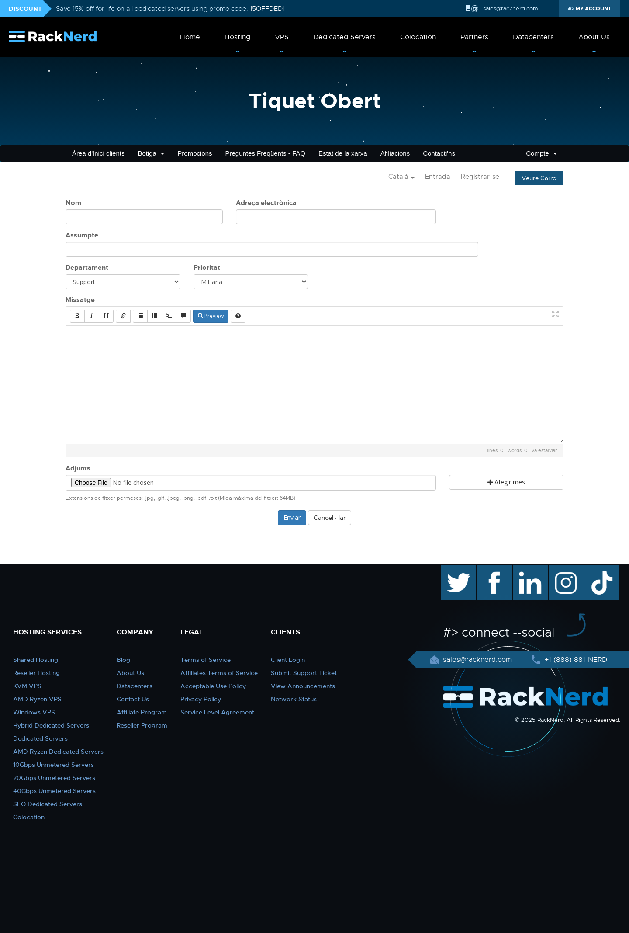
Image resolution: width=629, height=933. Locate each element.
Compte (541, 153)
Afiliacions (395, 153)
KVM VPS (27, 686)
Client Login (288, 660)
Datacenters (533, 37)
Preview (211, 316)
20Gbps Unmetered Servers (54, 778)
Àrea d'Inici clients (98, 153)
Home (190, 37)
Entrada (437, 177)
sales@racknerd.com (509, 8)
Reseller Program (142, 725)
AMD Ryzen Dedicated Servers (58, 751)
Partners (474, 37)
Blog (123, 660)
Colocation (418, 37)
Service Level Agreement (217, 712)
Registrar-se (480, 177)
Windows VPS (34, 712)
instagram (565, 569)
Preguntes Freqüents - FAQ (265, 153)
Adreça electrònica (266, 202)
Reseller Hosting (36, 673)
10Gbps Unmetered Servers (53, 765)
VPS (282, 37)
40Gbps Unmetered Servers (54, 791)
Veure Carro (539, 178)
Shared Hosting (35, 660)
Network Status (294, 699)
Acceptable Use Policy (213, 686)
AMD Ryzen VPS (37, 699)
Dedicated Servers (344, 37)
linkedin (526, 569)
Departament (87, 267)
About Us (594, 37)
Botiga (151, 153)
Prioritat (207, 267)
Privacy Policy (200, 699)
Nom (73, 202)
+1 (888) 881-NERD (575, 659)
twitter (452, 569)
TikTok (595, 569)
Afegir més (506, 482)
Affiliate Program (142, 712)
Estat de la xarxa (342, 153)
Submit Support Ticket (304, 673)
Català (401, 177)
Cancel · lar (330, 518)
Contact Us (133, 699)
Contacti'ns (439, 153)
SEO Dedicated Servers (47, 804)
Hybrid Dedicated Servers (51, 725)
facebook (493, 569)
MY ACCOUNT (593, 8)
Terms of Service (205, 660)
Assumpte (82, 235)
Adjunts (78, 468)
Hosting (237, 37)
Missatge (80, 300)
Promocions (194, 153)
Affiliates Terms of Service (219, 673)
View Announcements (303, 686)
